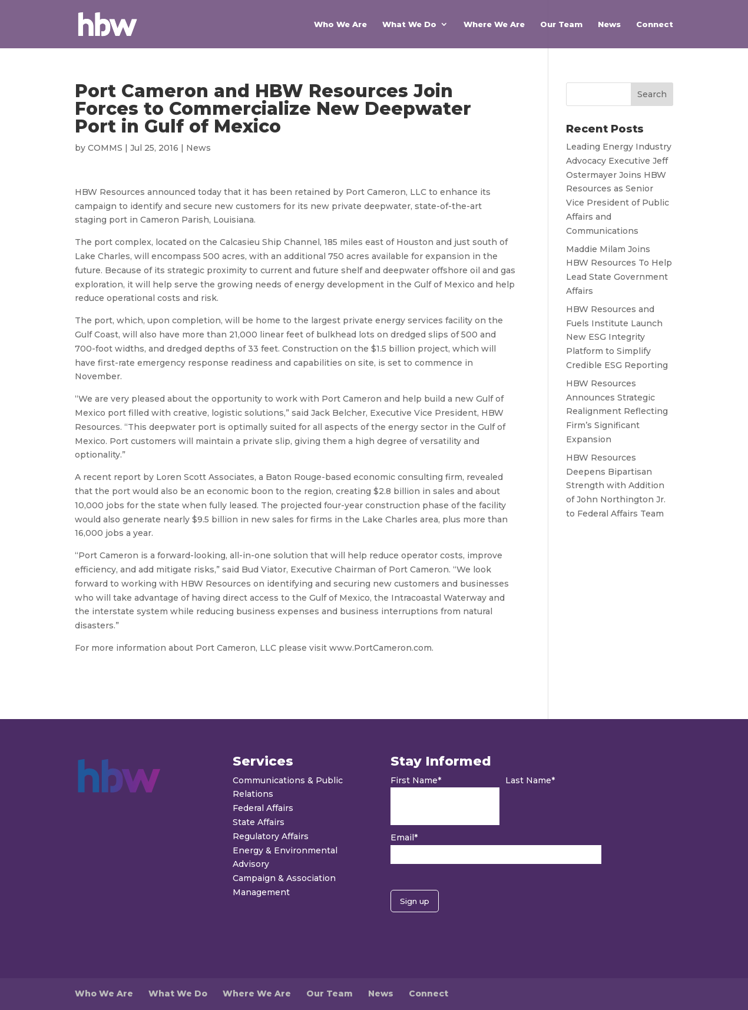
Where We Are (494, 24)
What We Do (409, 24)
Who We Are (340, 24)
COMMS (105, 148)
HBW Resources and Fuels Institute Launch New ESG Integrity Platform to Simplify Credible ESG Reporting (617, 337)
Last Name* (530, 780)
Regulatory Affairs (271, 836)
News (609, 24)
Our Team (561, 24)
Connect (654, 24)
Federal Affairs (263, 808)
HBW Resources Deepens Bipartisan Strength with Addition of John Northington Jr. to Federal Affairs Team (616, 485)
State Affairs (258, 822)
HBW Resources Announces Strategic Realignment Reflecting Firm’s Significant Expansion (617, 411)
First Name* (415, 780)
